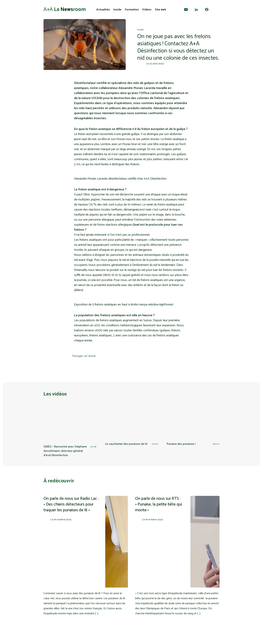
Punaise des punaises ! (181, 444)
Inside (117, 9)
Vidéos (146, 9)
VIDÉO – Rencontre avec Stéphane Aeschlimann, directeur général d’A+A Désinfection (65, 451)
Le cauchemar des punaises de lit (126, 444)
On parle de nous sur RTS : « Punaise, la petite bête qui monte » (158, 504)
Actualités (103, 9)
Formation (132, 9)
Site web (160, 9)
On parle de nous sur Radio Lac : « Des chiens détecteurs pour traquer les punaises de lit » (71, 504)
